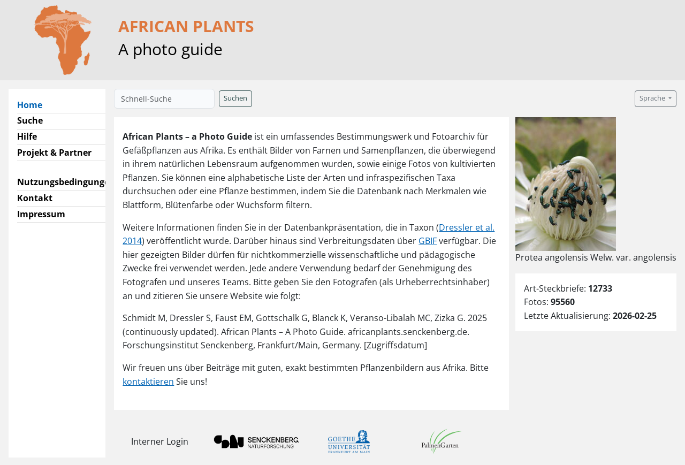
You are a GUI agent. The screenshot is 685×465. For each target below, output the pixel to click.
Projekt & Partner (54, 152)
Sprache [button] (653, 98)
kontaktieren (148, 381)
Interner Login (159, 441)
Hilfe (27, 136)
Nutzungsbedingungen (66, 182)
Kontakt (34, 198)
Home (34, 104)
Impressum (41, 214)
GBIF (427, 241)
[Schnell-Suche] (164, 99)
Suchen (235, 98)
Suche (30, 120)
